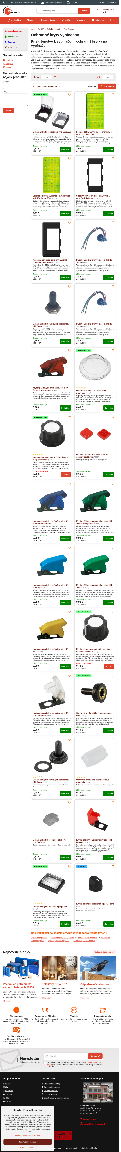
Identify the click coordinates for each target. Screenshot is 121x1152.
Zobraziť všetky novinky (104, 952)
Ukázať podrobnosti (27, 1147)
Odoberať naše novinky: (30, 1062)
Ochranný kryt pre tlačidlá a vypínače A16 (52, 132)
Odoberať (95, 1056)
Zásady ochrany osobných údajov (65, 1148)
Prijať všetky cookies (27, 1142)
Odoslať (8, 111)
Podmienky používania (88, 1148)
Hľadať (84, 11)
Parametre (107, 86)
